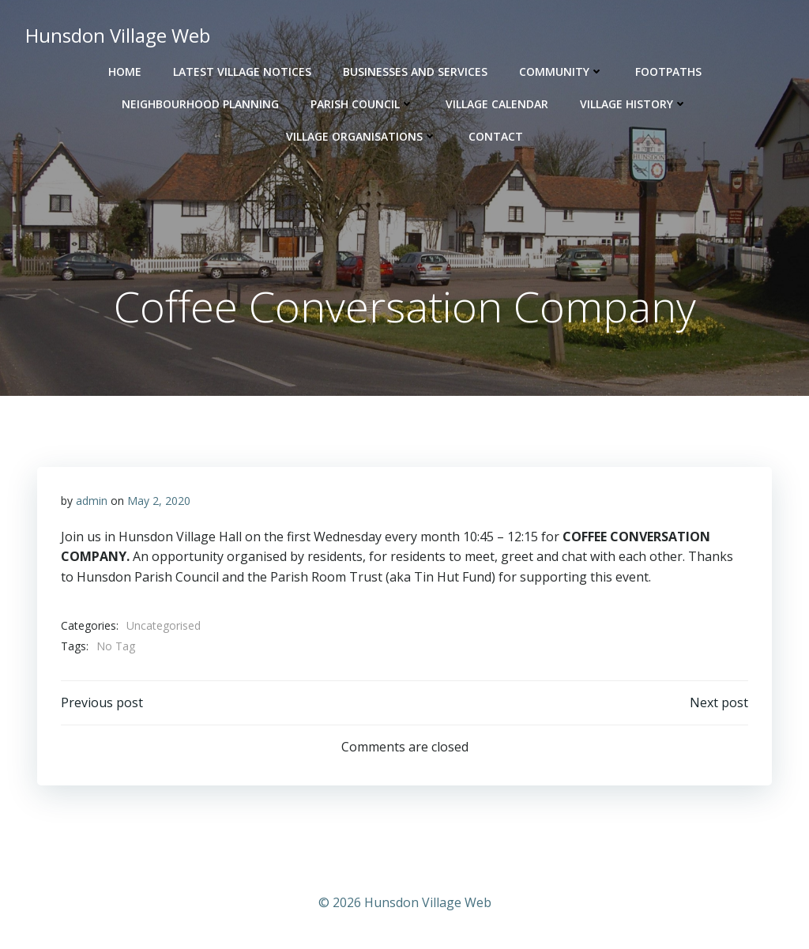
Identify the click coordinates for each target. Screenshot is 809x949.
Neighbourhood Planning (200, 103)
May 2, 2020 (158, 500)
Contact (495, 136)
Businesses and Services (415, 71)
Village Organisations (361, 136)
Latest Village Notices (242, 71)
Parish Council (362, 103)
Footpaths (668, 71)
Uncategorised (163, 625)
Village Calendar (497, 103)
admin (91, 500)
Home (124, 71)
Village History (633, 103)
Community (561, 71)
